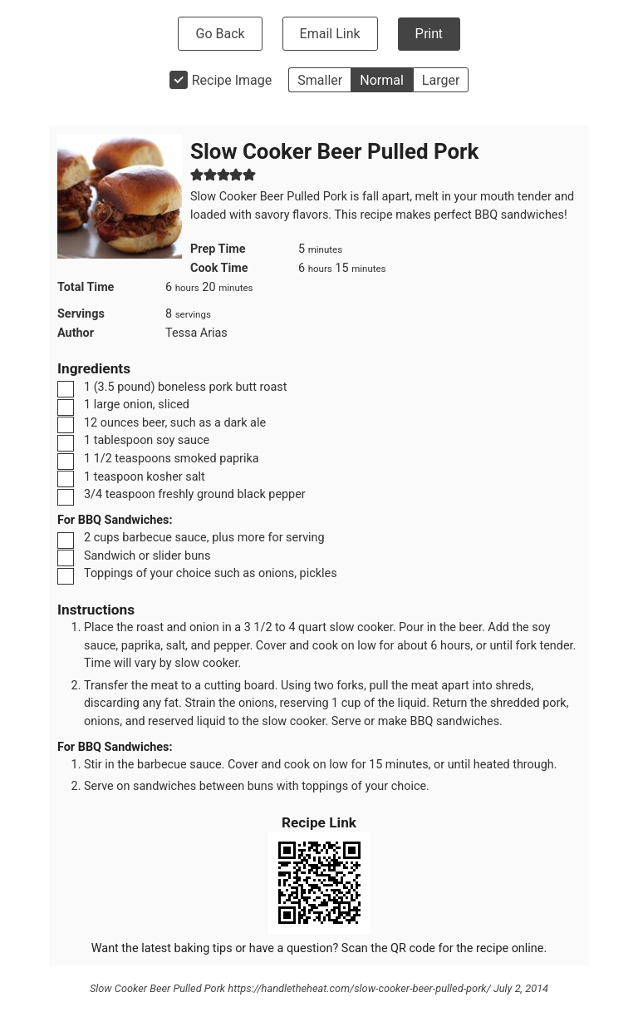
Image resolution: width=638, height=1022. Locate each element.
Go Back (219, 34)
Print (429, 34)
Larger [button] (440, 80)
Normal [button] (382, 80)
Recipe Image (232, 80)
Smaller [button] (319, 80)
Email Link (330, 34)
